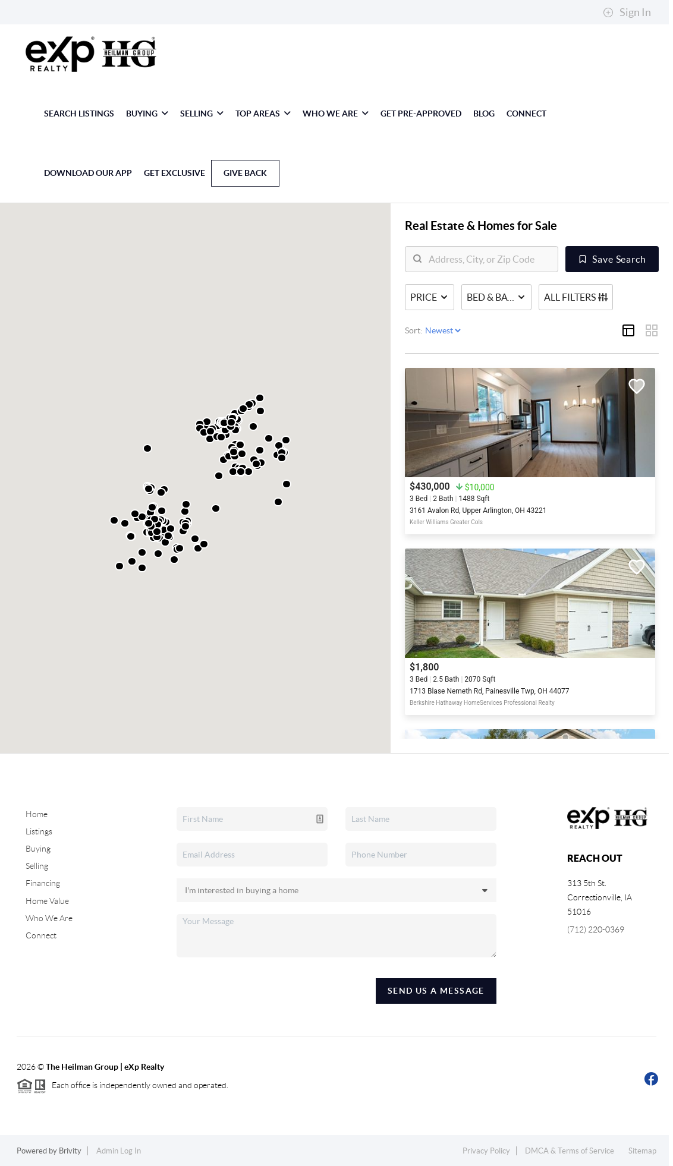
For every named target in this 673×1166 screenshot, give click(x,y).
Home (37, 814)
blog (484, 113)
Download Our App (88, 173)
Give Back (245, 173)
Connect (526, 113)
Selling (202, 113)
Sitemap (642, 1150)
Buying (147, 113)
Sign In (627, 12)
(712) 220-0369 (595, 929)
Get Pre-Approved (420, 113)
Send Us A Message (436, 990)
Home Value (47, 901)
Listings (39, 831)
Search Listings (79, 113)
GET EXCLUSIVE (174, 173)
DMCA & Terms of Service (569, 1150)
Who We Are (336, 113)
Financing (43, 883)
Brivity (70, 1150)
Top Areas (263, 113)
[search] (489, 259)
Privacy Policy (486, 1150)
